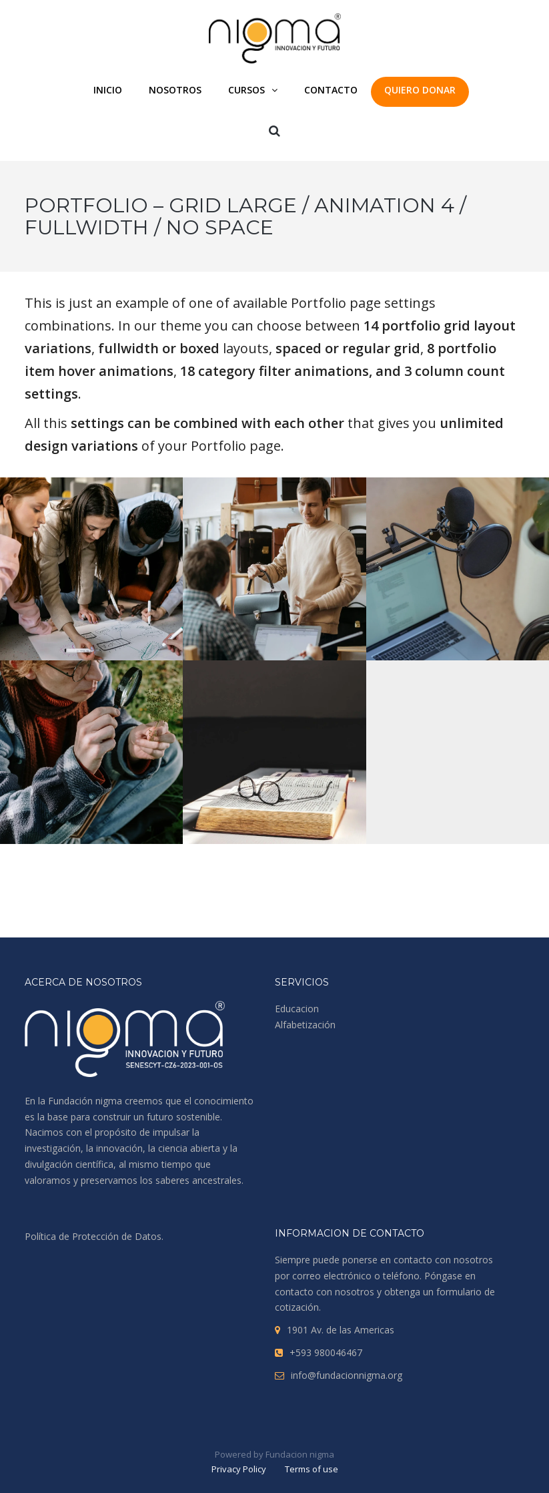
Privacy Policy (238, 1469)
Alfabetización (305, 1024)
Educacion (297, 1008)
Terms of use (311, 1469)
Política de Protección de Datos (93, 1236)
